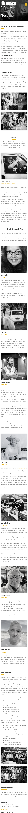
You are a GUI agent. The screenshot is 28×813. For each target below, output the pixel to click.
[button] (26, 4)
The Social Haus (21, 468)
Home (2, 18)
